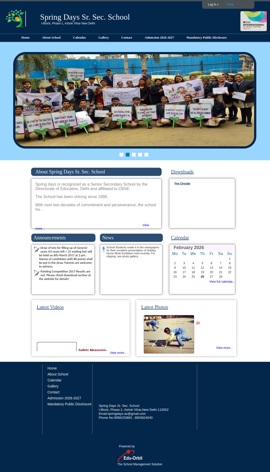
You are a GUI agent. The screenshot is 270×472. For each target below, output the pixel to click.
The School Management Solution (139, 464)
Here (230, 4)
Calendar (79, 37)
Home (25, 37)
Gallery (103, 37)
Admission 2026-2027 (159, 37)
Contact (126, 37)
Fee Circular (182, 183)
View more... (118, 353)
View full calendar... (222, 281)
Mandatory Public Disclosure (206, 37)
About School (51, 37)
